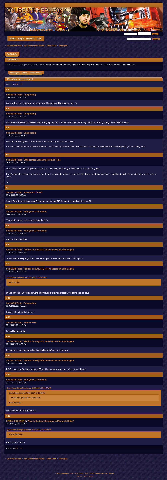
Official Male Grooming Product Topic (42, 160)
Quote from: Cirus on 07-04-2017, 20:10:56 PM (27, 393)
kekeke (111, 473)
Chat (39, 39)
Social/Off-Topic (14, 95)
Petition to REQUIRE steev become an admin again (49, 250)
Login (21, 39)
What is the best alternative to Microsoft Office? (50, 421)
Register (30, 39)
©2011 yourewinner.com (64, 473)
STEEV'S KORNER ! (16, 421)
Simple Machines (101, 473)
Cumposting (30, 95)
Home (13, 39)
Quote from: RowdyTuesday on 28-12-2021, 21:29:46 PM (29, 430)
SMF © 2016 (89, 473)
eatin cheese (30, 322)
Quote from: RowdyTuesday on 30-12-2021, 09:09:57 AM (29, 388)
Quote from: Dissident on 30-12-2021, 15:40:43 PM (26, 277)
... (19, 84)
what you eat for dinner (35, 211)
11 (21, 84)
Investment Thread (33, 192)
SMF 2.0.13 (79, 473)
